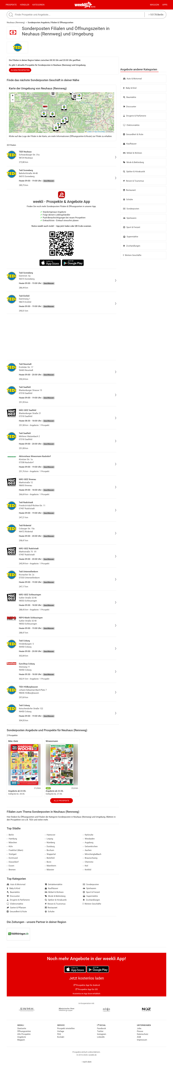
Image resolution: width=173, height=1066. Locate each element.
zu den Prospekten (20, 70)
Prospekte (11, 5)
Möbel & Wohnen (132, 153)
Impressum (142, 1040)
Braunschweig (90, 858)
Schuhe (128, 199)
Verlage (60, 1031)
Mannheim (50, 865)
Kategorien (38, 5)
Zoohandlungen (131, 246)
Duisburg (50, 846)
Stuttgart (11, 854)
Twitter (100, 1031)
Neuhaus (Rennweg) (16, 22)
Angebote (21, 1037)
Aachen (87, 850)
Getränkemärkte (53, 884)
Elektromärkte (131, 125)
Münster (49, 869)
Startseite (21, 1028)
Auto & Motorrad (132, 78)
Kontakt (60, 1037)
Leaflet (88, 131)
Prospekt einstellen (66, 1028)
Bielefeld (50, 858)
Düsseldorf (13, 862)
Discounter (129, 106)
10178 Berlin (156, 14)
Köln (10, 846)
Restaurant (129, 190)
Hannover (50, 835)
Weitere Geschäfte (132, 255)
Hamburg (12, 839)
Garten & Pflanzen (16, 907)
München (12, 842)
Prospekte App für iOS (86, 989)
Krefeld (87, 869)
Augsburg (88, 842)
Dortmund (12, 858)
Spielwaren (129, 218)
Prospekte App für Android (86, 985)
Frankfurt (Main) (15, 850)
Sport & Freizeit (131, 227)
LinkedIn (101, 1037)
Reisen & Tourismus (133, 181)
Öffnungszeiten (24, 1031)
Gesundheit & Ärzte (133, 134)
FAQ (59, 1034)
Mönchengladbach (92, 854)
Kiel (85, 865)
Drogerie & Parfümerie (134, 116)
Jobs (139, 1028)
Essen (10, 865)
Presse (140, 1031)
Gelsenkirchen (90, 846)
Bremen (11, 869)
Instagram (101, 1034)
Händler (24, 5)
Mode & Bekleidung (133, 162)
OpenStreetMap (99, 131)
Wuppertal (50, 854)
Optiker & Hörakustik (134, 171)
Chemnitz (88, 862)
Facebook (101, 1028)
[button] (110, 96)
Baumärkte (129, 97)
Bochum (49, 850)
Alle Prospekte (61, 801)
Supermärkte (130, 236)
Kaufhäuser (130, 144)
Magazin (154, 5)
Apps (164, 5)
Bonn (48, 862)
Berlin (93, 7)
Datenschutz (142, 1034)
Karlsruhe (88, 835)
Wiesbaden (89, 839)
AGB (139, 1037)
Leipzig (49, 839)
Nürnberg (50, 842)
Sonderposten (131, 208)
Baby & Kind (129, 88)
